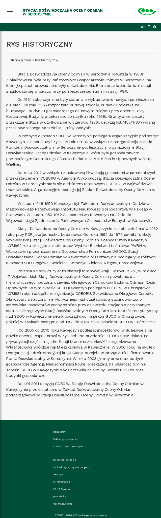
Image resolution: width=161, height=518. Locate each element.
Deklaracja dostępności (65, 439)
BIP (143, 27)
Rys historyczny (46, 60)
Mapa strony (59, 431)
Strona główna (21, 60)
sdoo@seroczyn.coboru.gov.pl (74, 467)
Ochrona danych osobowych (68, 446)
